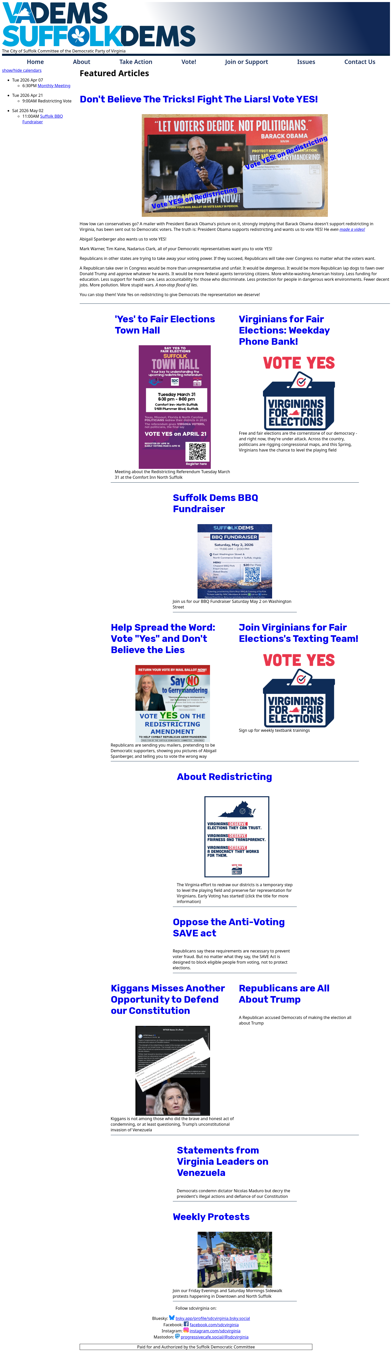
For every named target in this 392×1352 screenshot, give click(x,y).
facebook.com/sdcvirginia (214, 1325)
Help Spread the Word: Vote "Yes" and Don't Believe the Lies (163, 638)
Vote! (188, 62)
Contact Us (359, 62)
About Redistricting (224, 776)
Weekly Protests (211, 1216)
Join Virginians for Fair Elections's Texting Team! (298, 633)
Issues (306, 62)
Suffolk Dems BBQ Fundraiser (215, 503)
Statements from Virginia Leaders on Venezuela (223, 1161)
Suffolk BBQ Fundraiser (42, 119)
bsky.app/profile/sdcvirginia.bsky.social (213, 1318)
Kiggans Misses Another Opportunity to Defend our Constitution (168, 999)
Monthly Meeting (54, 85)
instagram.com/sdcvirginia (215, 1331)
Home (35, 62)
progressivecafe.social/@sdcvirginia (214, 1337)
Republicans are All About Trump (284, 994)
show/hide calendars (21, 70)
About (81, 62)
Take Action (135, 62)
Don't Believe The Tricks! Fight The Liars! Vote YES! (199, 99)
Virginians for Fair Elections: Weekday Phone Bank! (284, 330)
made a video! (352, 229)
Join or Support (246, 62)
